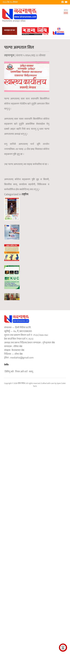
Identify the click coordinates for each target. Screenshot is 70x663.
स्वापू (31, 372)
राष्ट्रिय (25, 194)
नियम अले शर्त (21, 372)
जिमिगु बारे (9, 372)
